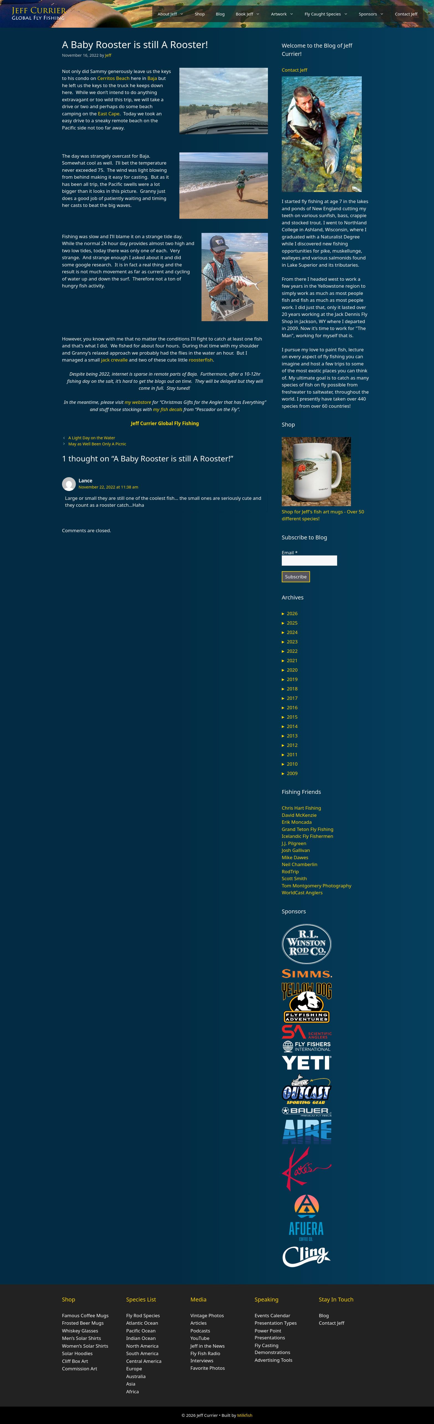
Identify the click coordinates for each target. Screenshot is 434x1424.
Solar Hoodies (77, 1353)
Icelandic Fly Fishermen (307, 836)
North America (142, 1346)
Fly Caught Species (329, 14)
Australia (136, 1376)
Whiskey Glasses (80, 1330)
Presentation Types (276, 1323)
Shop (200, 14)
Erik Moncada (297, 822)
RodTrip (290, 871)
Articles (198, 1323)
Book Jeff (251, 14)
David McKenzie (299, 815)
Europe (134, 1368)
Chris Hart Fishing (301, 808)
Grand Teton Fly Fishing (308, 829)
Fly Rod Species (143, 1315)
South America (142, 1353)
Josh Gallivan (296, 850)
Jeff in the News (207, 1346)
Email (290, 552)
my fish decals (167, 409)
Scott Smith (294, 878)
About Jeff (173, 14)
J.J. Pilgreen (294, 843)
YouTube (200, 1338)
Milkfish (244, 1415)
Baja (152, 78)
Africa (132, 1391)
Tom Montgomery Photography (316, 885)
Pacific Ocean (141, 1330)
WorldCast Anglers (302, 892)
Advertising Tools (273, 1360)
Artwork (285, 14)
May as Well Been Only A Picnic (97, 443)
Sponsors (374, 14)
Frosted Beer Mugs (83, 1323)
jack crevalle (114, 360)
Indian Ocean (141, 1338)
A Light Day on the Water (91, 437)
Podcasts (200, 1330)
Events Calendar (272, 1315)
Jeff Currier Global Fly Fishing (165, 423)
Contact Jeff (406, 14)
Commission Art (79, 1368)
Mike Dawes (295, 857)
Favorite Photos (207, 1368)
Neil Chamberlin (299, 864)
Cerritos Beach (113, 78)
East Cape (109, 113)
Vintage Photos (207, 1315)
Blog (220, 14)
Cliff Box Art (75, 1361)
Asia (130, 1384)
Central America (143, 1361)
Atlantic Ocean (142, 1323)
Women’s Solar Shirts (85, 1346)
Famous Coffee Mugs (85, 1315)
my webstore (138, 402)
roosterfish (201, 360)
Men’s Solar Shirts (81, 1338)
